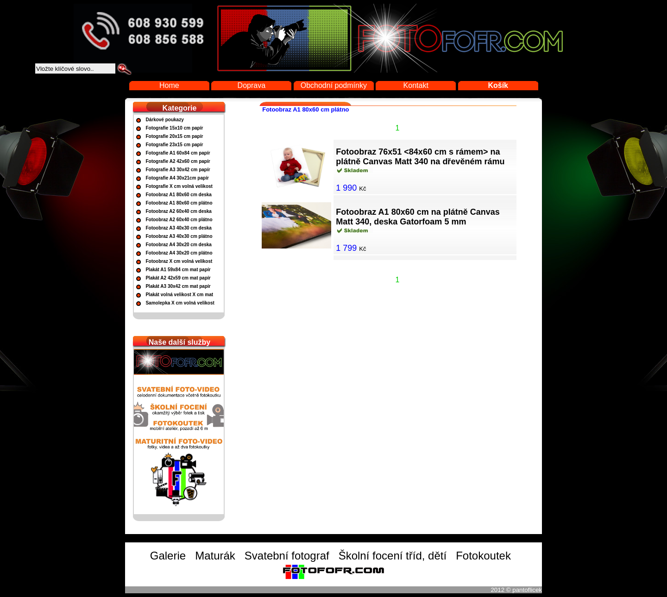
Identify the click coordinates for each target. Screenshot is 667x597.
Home (169, 85)
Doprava (251, 85)
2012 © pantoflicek (516, 589)
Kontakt (415, 85)
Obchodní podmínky (334, 85)
